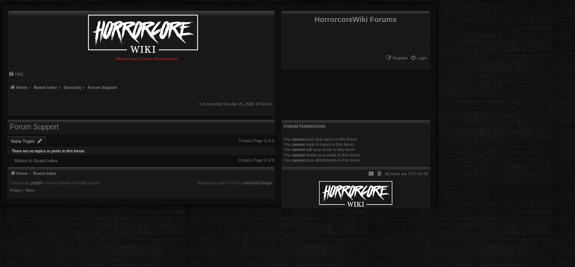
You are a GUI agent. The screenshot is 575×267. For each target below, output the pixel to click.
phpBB (35, 183)
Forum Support (34, 127)
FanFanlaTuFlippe (257, 183)
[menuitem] (418, 58)
